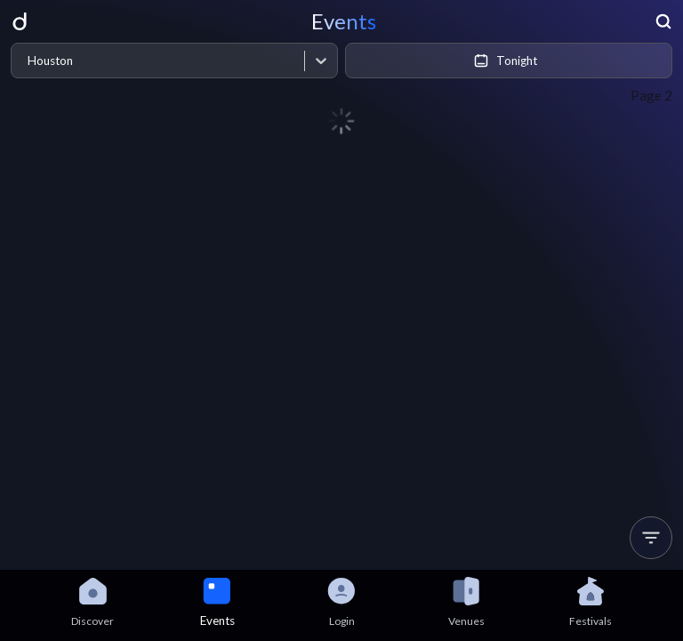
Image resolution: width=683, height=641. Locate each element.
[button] (651, 537)
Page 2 (651, 95)
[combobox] (27, 61)
